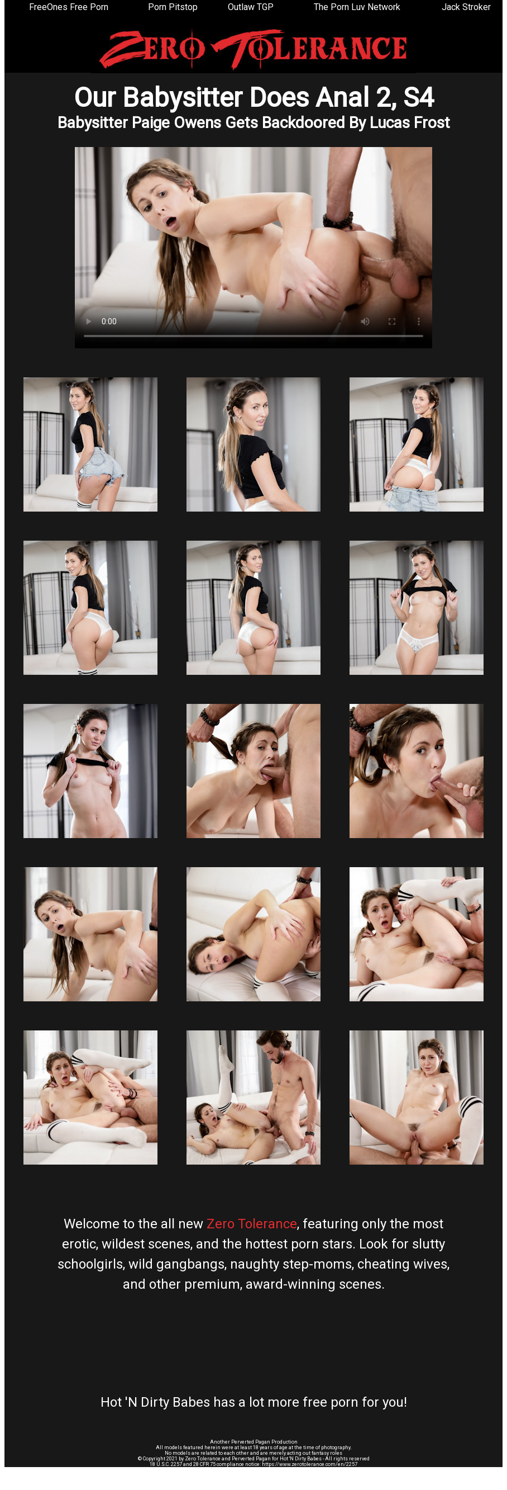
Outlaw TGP (251, 7)
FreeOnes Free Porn (68, 7)
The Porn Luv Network (357, 7)
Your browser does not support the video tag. (253, 247)
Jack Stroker (466, 7)
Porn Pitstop (173, 7)
